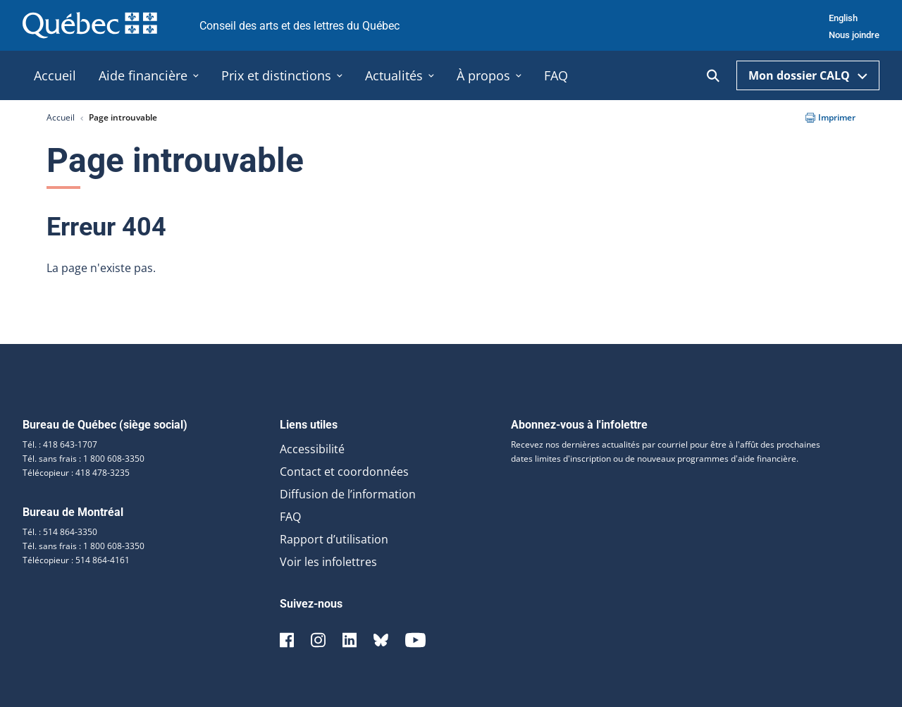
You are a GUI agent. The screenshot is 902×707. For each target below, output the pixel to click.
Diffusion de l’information (348, 494)
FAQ (290, 516)
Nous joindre (854, 35)
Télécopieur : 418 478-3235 (76, 473)
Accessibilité (312, 449)
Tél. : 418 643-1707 (60, 444)
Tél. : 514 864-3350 (60, 532)
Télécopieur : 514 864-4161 (76, 560)
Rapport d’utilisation (334, 539)
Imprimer (830, 117)
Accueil (61, 117)
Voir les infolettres (328, 562)
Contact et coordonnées (344, 471)
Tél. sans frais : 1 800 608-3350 (83, 459)
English (843, 18)
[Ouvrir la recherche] (713, 76)
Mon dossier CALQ (807, 75)
